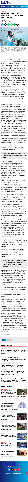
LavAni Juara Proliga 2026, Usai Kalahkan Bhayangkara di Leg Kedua (8, 437)
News (22, 6)
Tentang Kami (17, 473)
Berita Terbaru (14, 6)
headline (9, 340)
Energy (5, 11)
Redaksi (8, 473)
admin (3, 20)
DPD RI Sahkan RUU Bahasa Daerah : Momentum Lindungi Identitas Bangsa (8, 453)
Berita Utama (5, 6)
